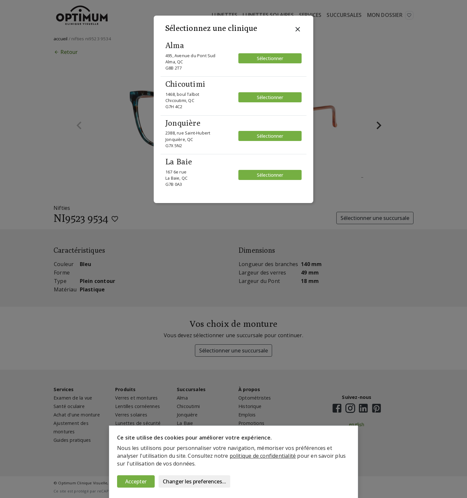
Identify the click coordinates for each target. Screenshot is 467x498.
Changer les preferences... (194, 481)
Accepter (136, 481)
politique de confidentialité (263, 455)
